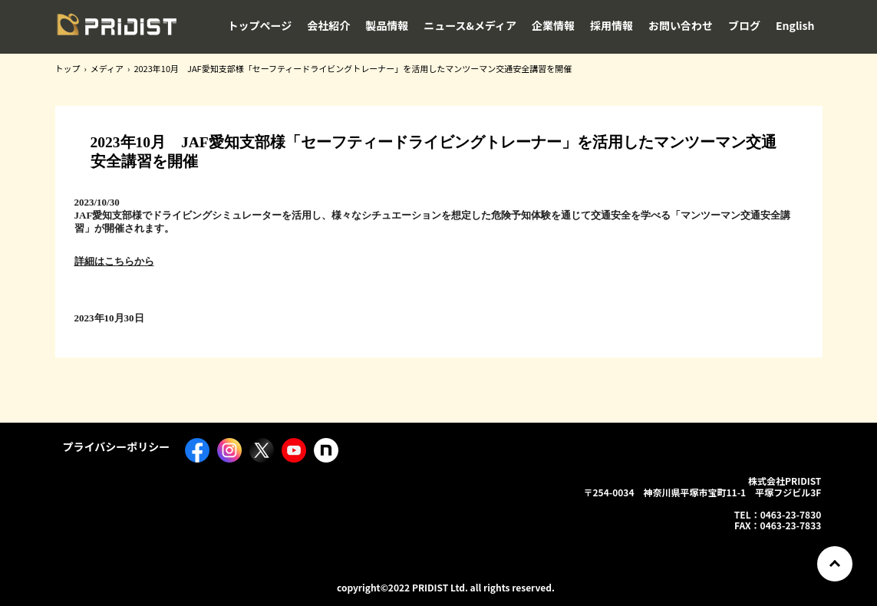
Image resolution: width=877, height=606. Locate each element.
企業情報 (553, 25)
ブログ (744, 25)
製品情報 (386, 25)
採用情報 (611, 25)
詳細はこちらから (114, 261)
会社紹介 (328, 25)
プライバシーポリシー (116, 446)
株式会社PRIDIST (116, 28)
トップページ (260, 25)
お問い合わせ (680, 25)
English (795, 25)
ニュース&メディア (470, 25)
